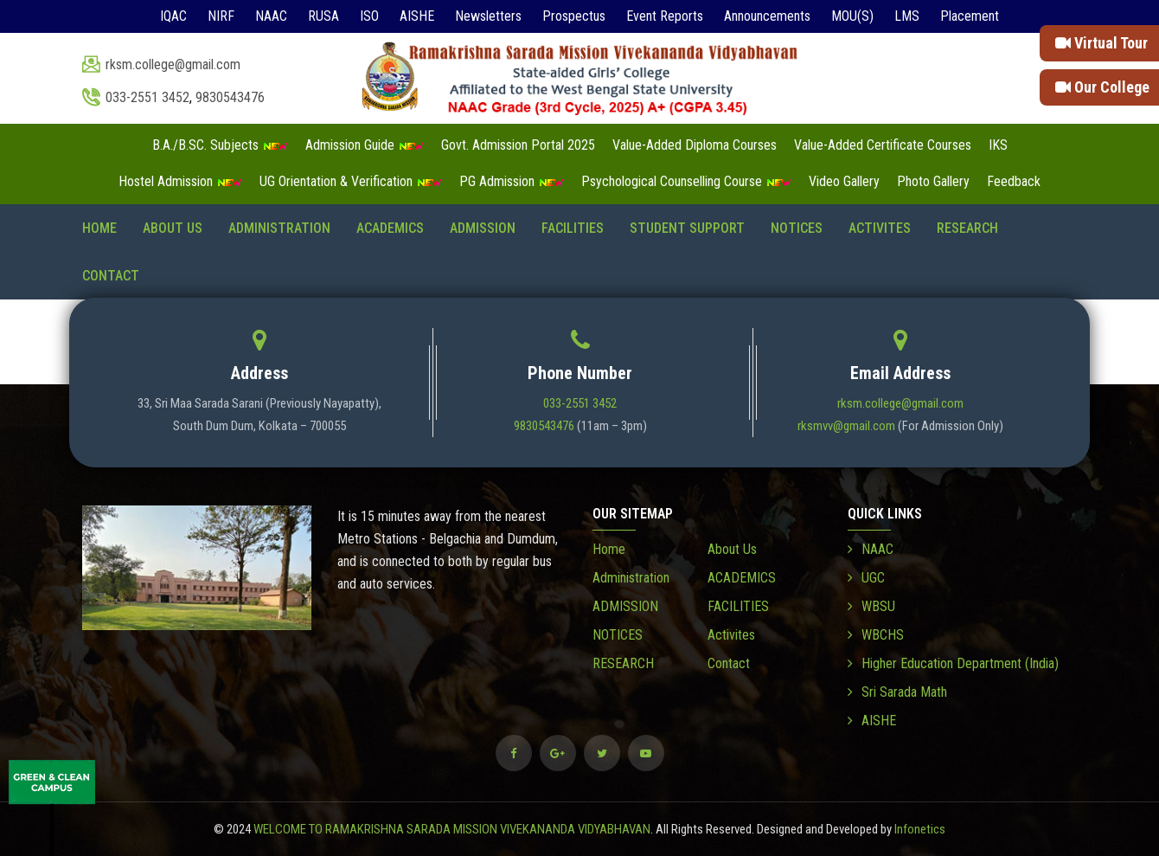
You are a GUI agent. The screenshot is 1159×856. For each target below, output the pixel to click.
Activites (879, 228)
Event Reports (664, 16)
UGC (866, 578)
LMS (906, 16)
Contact (110, 275)
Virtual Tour (1101, 43)
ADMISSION (482, 228)
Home (99, 228)
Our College (1102, 87)
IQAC (173, 16)
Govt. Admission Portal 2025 (518, 145)
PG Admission (511, 181)
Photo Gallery (933, 181)
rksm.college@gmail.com (173, 64)
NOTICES (797, 228)
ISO (369, 16)
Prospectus (573, 16)
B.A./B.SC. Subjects (220, 145)
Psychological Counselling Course (686, 181)
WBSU (871, 606)
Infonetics (919, 829)
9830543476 (230, 97)
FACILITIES (572, 228)
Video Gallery (844, 181)
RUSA (323, 16)
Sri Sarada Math (897, 692)
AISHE (417, 16)
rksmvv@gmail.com (846, 426)
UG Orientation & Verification (350, 181)
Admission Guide (364, 145)
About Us (172, 228)
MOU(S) (852, 16)
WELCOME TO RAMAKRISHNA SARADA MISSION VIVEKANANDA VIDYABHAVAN (451, 829)
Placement (969, 16)
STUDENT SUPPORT (687, 228)
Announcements (767, 16)
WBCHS (876, 635)
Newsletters (488, 16)
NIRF (221, 16)
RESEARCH (967, 228)
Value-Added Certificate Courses (882, 145)
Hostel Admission (180, 181)
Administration (279, 228)
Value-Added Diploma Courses (694, 145)
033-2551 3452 (147, 97)
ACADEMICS (390, 228)
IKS (998, 145)
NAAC (271, 16)
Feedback (1014, 181)
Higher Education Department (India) (953, 663)
